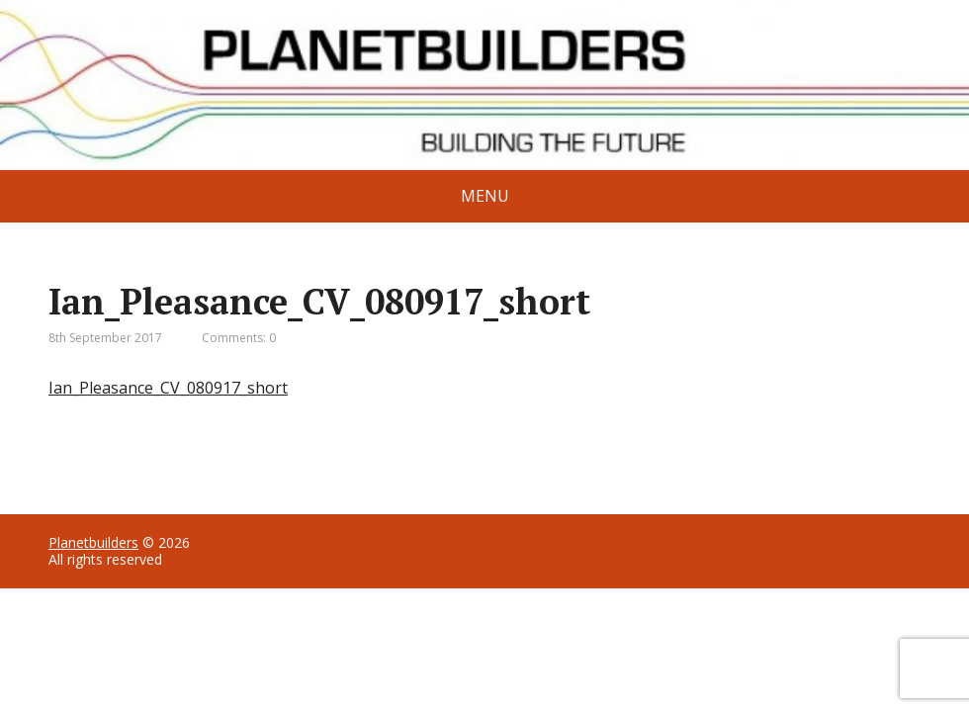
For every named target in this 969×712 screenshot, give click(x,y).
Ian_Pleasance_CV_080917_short (168, 388)
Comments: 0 (239, 337)
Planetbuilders (93, 542)
